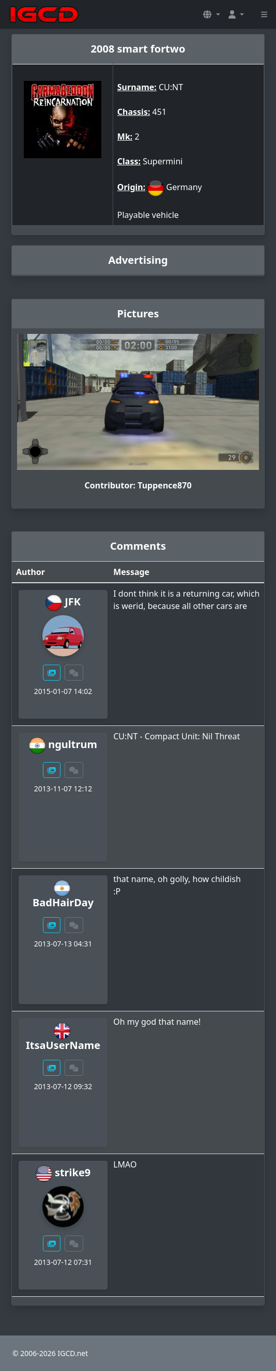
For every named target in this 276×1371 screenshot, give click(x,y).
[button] (211, 14)
